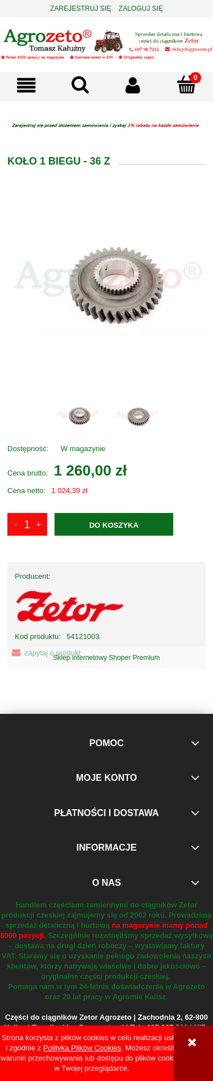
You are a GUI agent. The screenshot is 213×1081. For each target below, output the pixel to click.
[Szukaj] (80, 84)
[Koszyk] (186, 84)
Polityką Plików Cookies (82, 1048)
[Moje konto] (133, 85)
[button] (26, 85)
